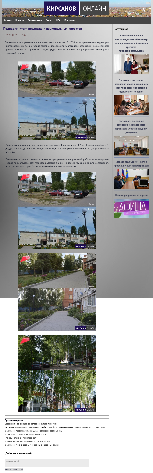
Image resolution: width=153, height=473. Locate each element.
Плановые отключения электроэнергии (21, 438)
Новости (19, 20)
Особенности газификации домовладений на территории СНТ (31, 424)
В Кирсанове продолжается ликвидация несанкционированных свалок (34, 431)
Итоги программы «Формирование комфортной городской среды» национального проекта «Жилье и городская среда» (55, 427)
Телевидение (35, 20)
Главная (7, 20)
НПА (58, 20)
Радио (49, 20)
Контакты (69, 20)
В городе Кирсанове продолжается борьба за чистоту (27, 441)
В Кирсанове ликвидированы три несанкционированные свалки (32, 445)
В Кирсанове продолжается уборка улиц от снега (25, 434)
